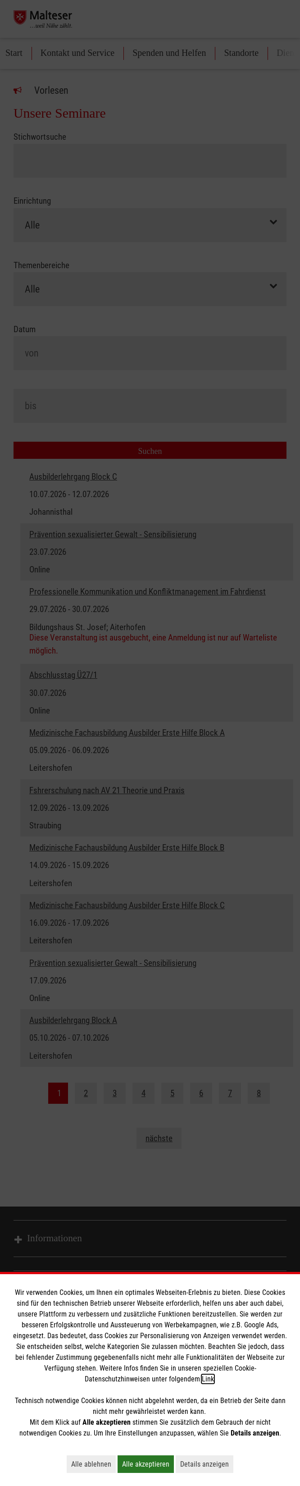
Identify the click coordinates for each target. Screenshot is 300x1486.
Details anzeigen (206, 1463)
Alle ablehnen (93, 1463)
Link (208, 1379)
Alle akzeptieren (148, 1463)
